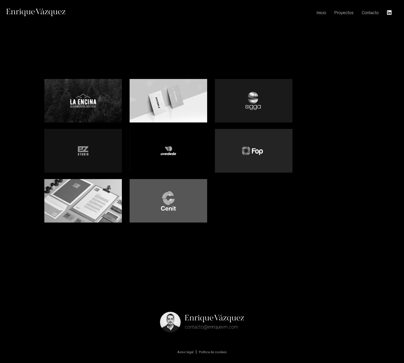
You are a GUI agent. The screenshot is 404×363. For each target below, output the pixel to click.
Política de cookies (213, 352)
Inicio (321, 12)
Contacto (370, 12)
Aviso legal (185, 352)
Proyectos (344, 12)
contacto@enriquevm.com (211, 327)
